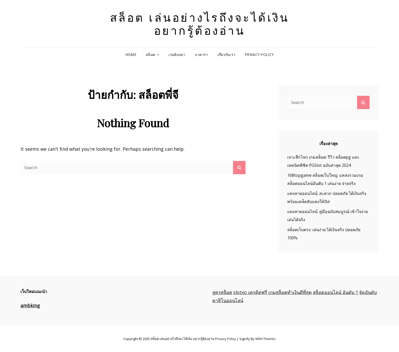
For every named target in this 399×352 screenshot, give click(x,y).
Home (130, 54)
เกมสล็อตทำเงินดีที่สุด (290, 292)
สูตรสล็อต (222, 292)
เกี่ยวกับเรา (227, 54)
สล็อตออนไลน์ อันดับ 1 (335, 292)
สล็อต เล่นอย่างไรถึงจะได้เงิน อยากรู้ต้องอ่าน (199, 23)
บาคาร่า (201, 54)
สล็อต (150, 54)
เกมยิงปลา (177, 54)
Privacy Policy (259, 54)
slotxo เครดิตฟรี (250, 292)
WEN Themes (265, 338)
